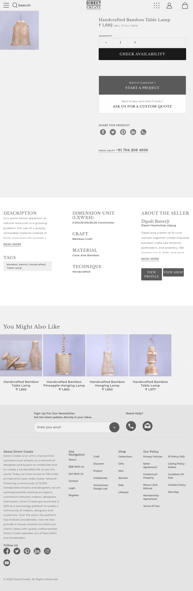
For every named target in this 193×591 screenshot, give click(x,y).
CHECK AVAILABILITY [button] (142, 54)
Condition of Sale (176, 476)
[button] (187, 363)
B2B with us (76, 466)
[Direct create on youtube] (7, 563)
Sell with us (76, 473)
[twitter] (113, 132)
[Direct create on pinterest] (28, 551)
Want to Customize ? (142, 85)
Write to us (148, 425)
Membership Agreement (151, 497)
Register (74, 495)
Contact (73, 481)
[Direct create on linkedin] (38, 551)
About (72, 459)
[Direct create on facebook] (7, 551)
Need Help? (123, 150)
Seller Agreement (150, 465)
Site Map (173, 492)
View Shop (173, 272)
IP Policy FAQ (176, 456)
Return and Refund (150, 486)
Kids (121, 485)
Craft (96, 456)
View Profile (151, 274)
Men (121, 470)
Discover (98, 463)
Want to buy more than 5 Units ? (142, 104)
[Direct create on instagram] (48, 551)
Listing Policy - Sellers (177, 465)
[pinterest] (123, 132)
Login (72, 488)
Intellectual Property (150, 476)
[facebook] (103, 132)
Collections (125, 456)
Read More (12, 244)
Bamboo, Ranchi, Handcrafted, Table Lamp (26, 266)
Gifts (121, 463)
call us (131, 425)
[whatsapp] (143, 132)
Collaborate (100, 478)
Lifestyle (123, 492)
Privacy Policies (152, 456)
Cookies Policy (177, 484)
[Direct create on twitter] (18, 551)
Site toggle (6, 5)
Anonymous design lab (100, 487)
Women (123, 478)
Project (97, 470)
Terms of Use (151, 506)
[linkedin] (133, 132)
